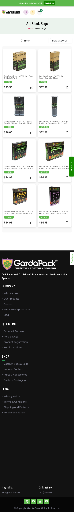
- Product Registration (15, 342)
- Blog (5, 315)
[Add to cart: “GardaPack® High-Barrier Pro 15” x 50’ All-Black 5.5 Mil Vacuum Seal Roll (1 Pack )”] (67, 132)
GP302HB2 (8, 127)
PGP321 (8, 82)
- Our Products (10, 299)
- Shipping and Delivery (15, 407)
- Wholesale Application (16, 309)
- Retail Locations (12, 347)
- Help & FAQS (10, 337)
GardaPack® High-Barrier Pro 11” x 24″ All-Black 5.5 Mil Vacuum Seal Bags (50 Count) (18, 167)
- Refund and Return (13, 412)
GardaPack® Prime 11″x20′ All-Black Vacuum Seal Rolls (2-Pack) (51, 77)
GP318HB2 (8, 217)
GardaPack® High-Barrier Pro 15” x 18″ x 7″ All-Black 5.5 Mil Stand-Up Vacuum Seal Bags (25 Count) (54, 213)
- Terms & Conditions (14, 402)
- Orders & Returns (13, 331)
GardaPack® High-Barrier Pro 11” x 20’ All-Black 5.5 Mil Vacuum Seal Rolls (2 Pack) (18, 122)
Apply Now (49, 3)
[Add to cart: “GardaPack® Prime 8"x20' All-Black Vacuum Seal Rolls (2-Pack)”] (32, 87)
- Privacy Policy (11, 396)
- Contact (8, 304)
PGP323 (43, 82)
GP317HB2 (44, 217)
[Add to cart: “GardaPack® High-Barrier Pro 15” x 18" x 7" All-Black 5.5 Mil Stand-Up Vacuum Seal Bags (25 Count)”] (67, 222)
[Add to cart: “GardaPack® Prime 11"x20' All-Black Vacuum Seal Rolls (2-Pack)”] (67, 87)
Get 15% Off (71, 166)
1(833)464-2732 (45, 492)
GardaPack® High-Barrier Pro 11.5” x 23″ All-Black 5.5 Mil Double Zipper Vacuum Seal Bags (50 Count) (19, 213)
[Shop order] (61, 40)
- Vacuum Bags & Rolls (15, 364)
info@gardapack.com (11, 492)
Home (30, 28)
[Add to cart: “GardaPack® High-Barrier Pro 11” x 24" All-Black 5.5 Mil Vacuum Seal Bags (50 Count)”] (32, 177)
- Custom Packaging (14, 380)
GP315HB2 (44, 172)
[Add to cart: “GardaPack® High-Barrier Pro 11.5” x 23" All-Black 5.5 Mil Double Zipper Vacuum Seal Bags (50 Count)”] (32, 222)
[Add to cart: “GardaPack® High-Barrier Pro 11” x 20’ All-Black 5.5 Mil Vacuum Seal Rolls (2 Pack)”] (32, 132)
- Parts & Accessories (14, 375)
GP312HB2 (8, 172)
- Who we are (10, 293)
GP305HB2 (44, 127)
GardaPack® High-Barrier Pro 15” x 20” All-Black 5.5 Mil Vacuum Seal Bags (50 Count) (54, 167)
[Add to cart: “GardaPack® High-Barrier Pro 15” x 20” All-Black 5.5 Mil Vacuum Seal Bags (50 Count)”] (67, 177)
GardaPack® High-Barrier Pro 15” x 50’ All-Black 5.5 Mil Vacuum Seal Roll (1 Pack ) (53, 122)
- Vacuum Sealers (12, 369)
